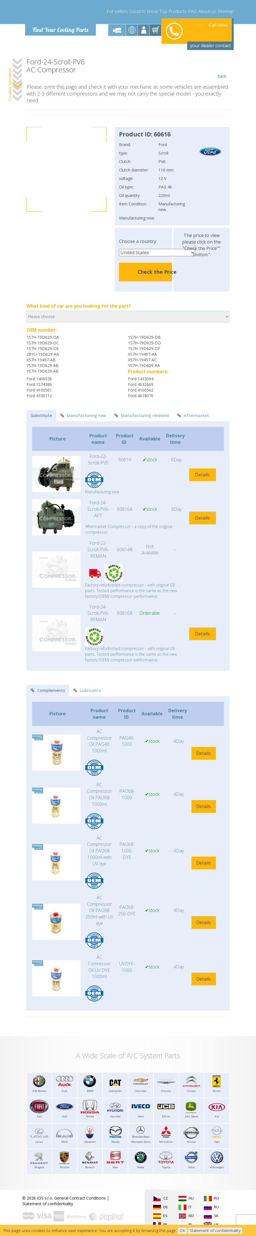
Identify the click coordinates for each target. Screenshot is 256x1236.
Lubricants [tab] (87, 690)
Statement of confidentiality (47, 1203)
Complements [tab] (48, 690)
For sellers (117, 11)
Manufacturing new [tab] (83, 415)
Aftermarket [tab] (193, 415)
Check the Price (157, 271)
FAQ (192, 11)
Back (221, 68)
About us (207, 11)
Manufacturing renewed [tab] (141, 415)
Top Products (173, 11)
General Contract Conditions (80, 1198)
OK (182, 1230)
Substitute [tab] (41, 415)
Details (202, 475)
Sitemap (226, 11)
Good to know (143, 11)
